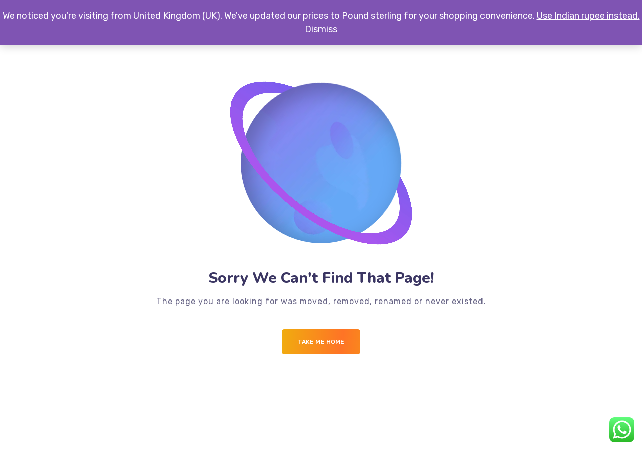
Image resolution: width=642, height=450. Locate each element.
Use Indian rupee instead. (588, 15)
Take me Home (321, 341)
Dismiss (321, 29)
